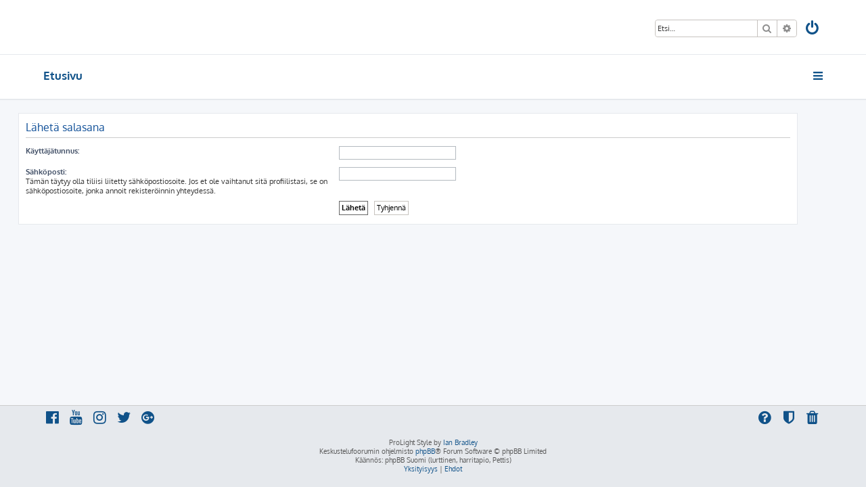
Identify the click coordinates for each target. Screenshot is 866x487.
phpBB (425, 451)
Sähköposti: (71, 172)
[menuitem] (813, 29)
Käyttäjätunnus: (77, 151)
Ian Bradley (460, 442)
